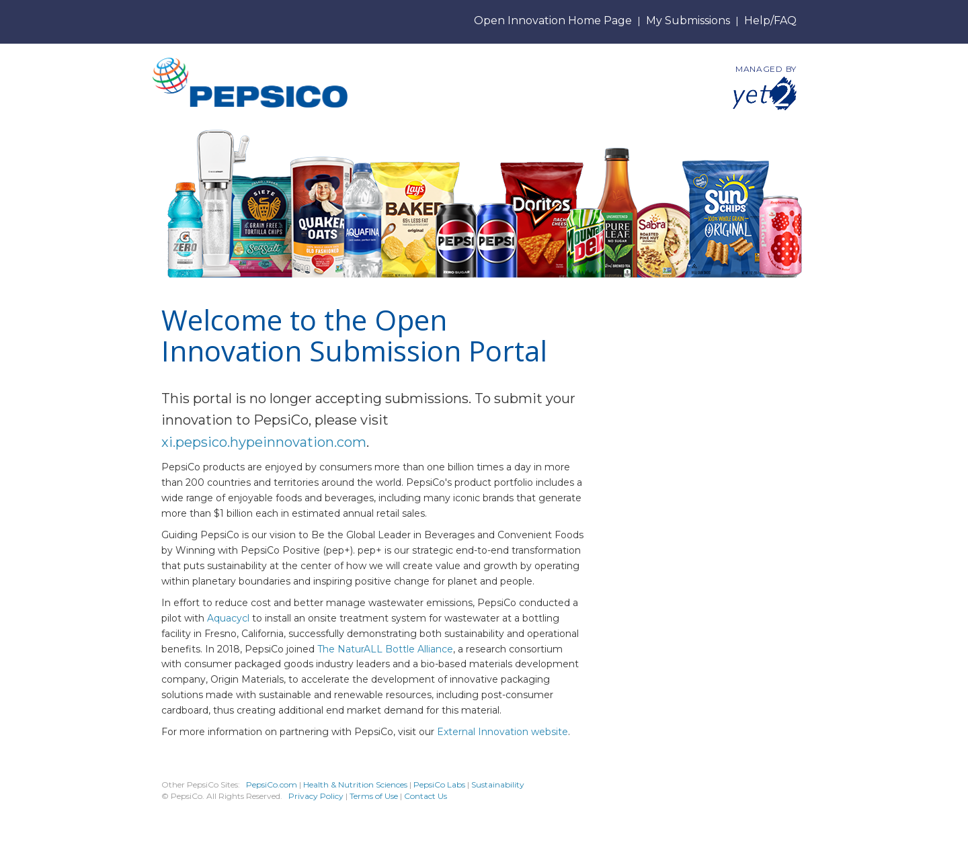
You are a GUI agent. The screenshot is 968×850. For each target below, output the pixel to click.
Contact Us (425, 796)
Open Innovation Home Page (553, 20)
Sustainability (497, 784)
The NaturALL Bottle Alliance (385, 649)
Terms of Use (374, 796)
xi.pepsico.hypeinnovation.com (263, 442)
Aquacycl (228, 618)
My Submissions (688, 20)
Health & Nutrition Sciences (356, 784)
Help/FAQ (770, 20)
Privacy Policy (316, 796)
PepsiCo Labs (439, 784)
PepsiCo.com (271, 784)
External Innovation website (502, 732)
